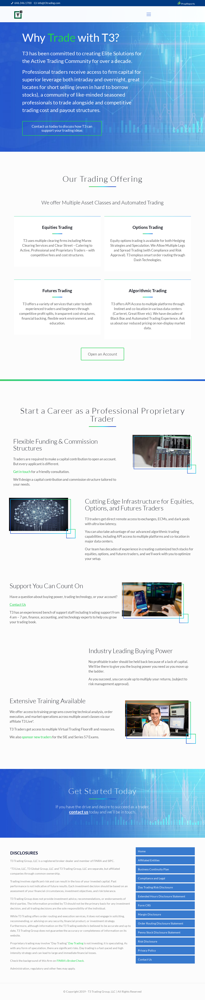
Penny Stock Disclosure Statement (159, 932)
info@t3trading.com (49, 3)
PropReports (186, 3)
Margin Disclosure (149, 914)
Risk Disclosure (147, 941)
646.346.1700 (23, 3)
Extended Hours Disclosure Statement (161, 896)
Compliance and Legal (151, 878)
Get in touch (22, 472)
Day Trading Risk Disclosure (155, 887)
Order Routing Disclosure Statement (160, 923)
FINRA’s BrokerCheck (70, 960)
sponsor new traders (37, 738)
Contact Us (145, 959)
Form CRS (144, 905)
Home (142, 851)
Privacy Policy (147, 950)
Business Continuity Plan (153, 869)
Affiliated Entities (149, 860)
